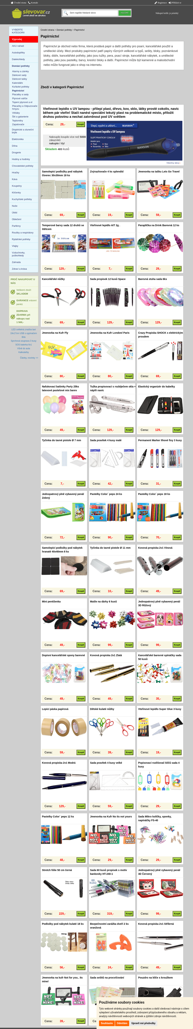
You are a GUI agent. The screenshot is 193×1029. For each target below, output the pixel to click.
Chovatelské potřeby (22, 165)
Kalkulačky (23, 352)
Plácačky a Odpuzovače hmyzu (24, 107)
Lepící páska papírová (55, 709)
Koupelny (17, 186)
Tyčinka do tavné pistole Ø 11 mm (110, 547)
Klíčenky (16, 192)
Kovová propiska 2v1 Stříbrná (156, 923)
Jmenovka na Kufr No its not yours (111, 816)
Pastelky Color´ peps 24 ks (106, 494)
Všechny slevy (172, 163)
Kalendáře (17, 83)
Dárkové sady (19, 75)
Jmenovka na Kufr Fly (55, 332)
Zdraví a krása (19, 268)
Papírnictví (79, 30)
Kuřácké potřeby (20, 86)
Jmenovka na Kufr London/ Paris (110, 332)
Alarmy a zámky (20, 71)
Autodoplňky (18, 52)
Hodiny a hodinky (21, 159)
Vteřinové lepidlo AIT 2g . (105, 225)
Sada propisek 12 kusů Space (108, 279)
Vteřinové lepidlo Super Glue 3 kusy (159, 709)
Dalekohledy (18, 59)
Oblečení (16, 219)
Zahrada (16, 262)
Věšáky (16, 112)
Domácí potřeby (64, 30)
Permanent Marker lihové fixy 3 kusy (160, 440)
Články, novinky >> (29, 358)
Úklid (14, 212)
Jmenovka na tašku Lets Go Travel (159, 171)
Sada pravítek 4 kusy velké (106, 762)
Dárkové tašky (19, 79)
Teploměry (17, 120)
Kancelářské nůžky (53, 279)
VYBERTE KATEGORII (18, 31)
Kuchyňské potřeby (22, 199)
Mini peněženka (51, 601)
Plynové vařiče (19, 98)
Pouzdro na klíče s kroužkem (155, 977)
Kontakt (33, 2)
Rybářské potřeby (21, 239)
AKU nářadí (18, 46)
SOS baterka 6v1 (23, 344)
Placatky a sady (20, 94)
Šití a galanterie (20, 116)
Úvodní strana (18, 2)
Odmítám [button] (122, 1023)
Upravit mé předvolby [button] (143, 1023)
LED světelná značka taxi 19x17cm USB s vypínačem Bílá (23, 333)
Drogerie (16, 152)
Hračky (15, 172)
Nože (14, 206)
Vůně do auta (23, 348)
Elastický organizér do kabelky (156, 386)
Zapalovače (18, 124)
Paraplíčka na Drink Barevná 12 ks (158, 225)
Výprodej (17, 39)
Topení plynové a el (22, 102)
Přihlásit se (175, 2)
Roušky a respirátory (22, 232)
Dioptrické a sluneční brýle (23, 131)
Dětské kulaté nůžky (102, 709)
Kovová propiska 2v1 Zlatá (106, 655)
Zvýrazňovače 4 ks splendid (106, 171)
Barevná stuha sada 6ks (152, 279)
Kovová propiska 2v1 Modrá (59, 762)
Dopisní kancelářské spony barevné (63, 655)
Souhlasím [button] (107, 1023)
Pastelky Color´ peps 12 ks (58, 816)
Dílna (14, 145)
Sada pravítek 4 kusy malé (105, 440)
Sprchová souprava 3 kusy (23, 341)
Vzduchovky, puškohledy (18, 254)
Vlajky (15, 246)
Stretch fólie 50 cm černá (57, 870)
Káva (14, 179)
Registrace (161, 2)
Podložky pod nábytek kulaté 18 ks (63, 923)
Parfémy (16, 226)
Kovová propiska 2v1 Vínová (155, 547)
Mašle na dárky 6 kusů (103, 601)
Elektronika (17, 139)
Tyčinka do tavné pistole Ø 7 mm (61, 440)
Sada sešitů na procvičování (107, 977)
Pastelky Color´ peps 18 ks (154, 494)
